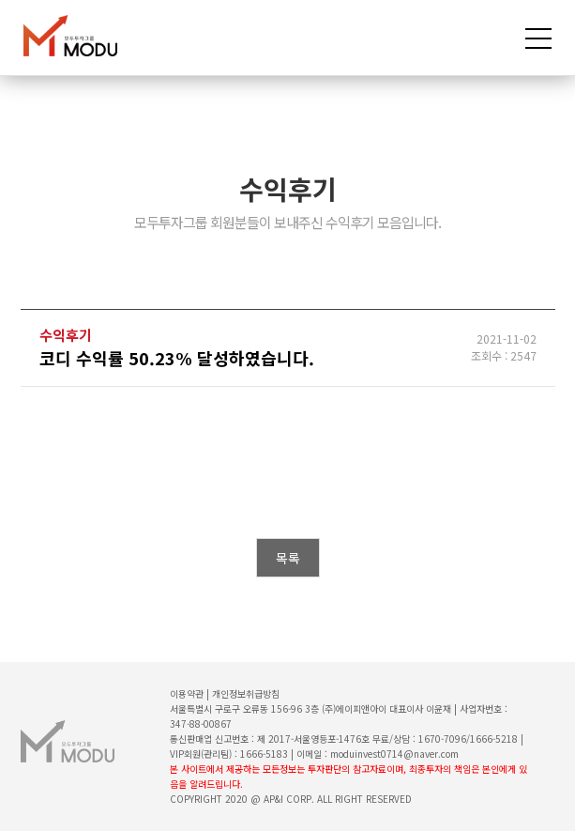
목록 (288, 557)
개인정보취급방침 (246, 693)
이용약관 (187, 693)
